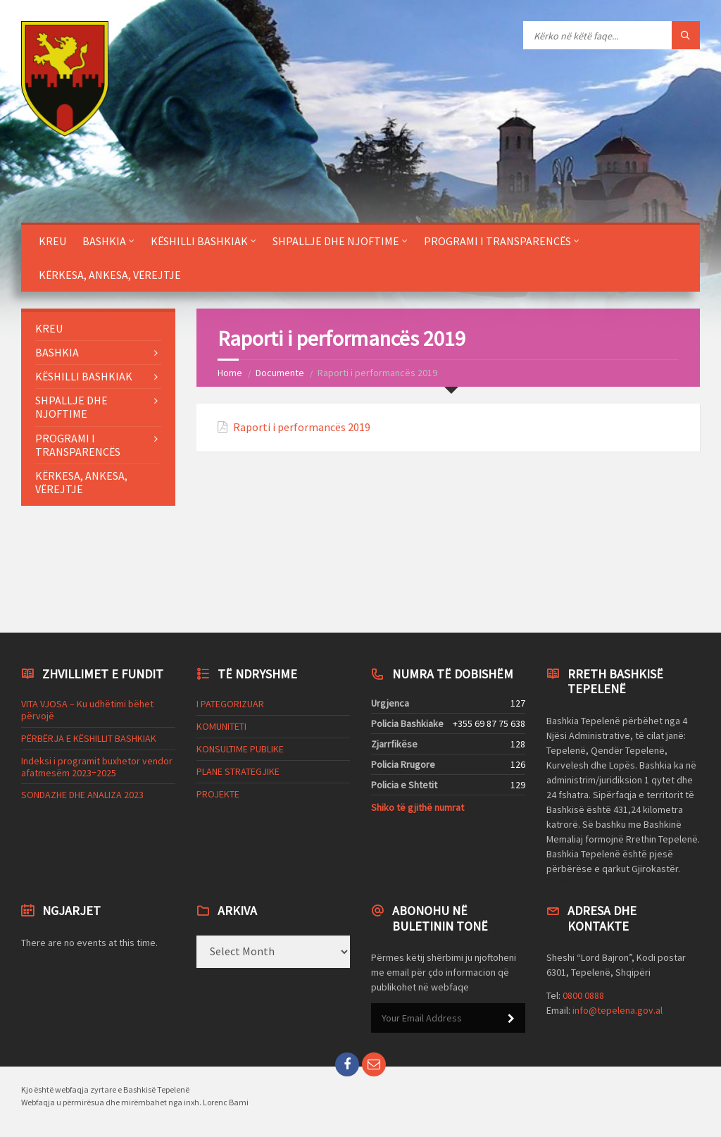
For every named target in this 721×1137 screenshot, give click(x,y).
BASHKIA (104, 241)
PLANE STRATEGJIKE (238, 771)
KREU (52, 241)
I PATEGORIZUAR (230, 703)
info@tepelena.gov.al (617, 1010)
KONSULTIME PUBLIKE (240, 749)
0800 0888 (583, 995)
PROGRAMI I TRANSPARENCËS (497, 241)
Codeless (566, 881)
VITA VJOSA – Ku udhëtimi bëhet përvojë (87, 709)
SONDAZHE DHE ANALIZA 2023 (82, 794)
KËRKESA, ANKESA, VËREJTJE (110, 275)
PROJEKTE (217, 794)
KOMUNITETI (221, 726)
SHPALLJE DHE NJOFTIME (335, 241)
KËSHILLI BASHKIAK (199, 241)
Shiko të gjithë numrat (417, 807)
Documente (280, 372)
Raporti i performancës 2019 (301, 427)
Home (230, 372)
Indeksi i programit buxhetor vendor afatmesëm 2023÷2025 (97, 766)
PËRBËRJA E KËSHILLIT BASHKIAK (88, 738)
